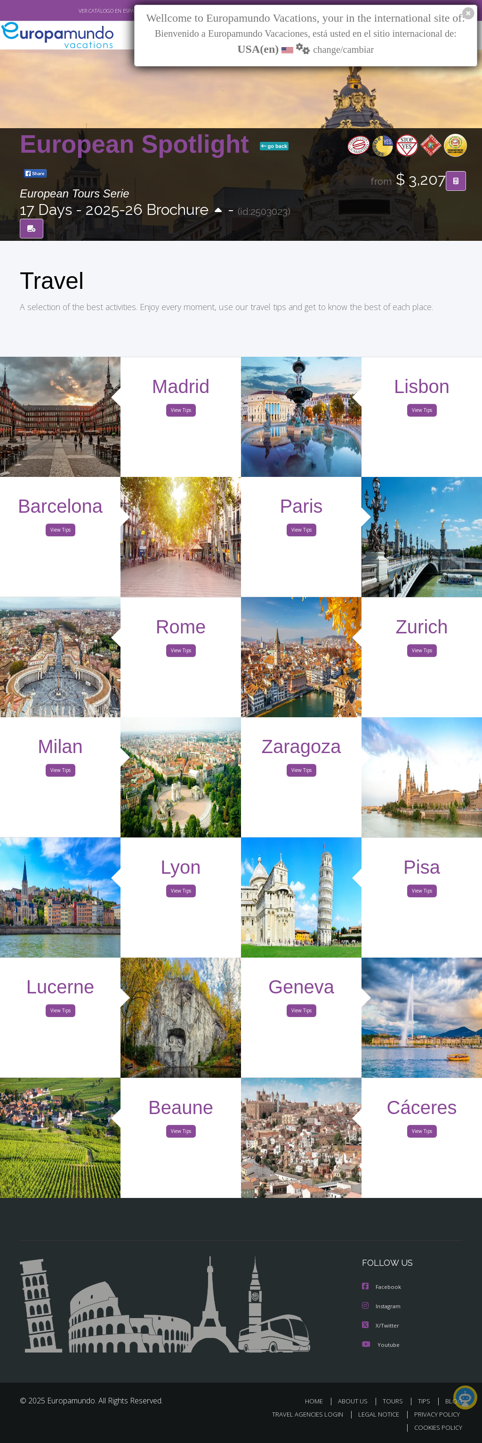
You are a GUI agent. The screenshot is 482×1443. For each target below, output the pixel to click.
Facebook (382, 1287)
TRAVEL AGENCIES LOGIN (300, 1414)
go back (274, 146)
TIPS (425, 1400)
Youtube (381, 1343)
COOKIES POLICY (436, 1427)
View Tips (180, 412)
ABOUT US (355, 1400)
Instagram (382, 1306)
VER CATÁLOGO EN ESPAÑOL (89, 11)
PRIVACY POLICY (435, 1414)
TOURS (394, 1400)
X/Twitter (381, 1324)
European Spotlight (138, 144)
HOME (317, 1400)
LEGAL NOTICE (374, 1414)
